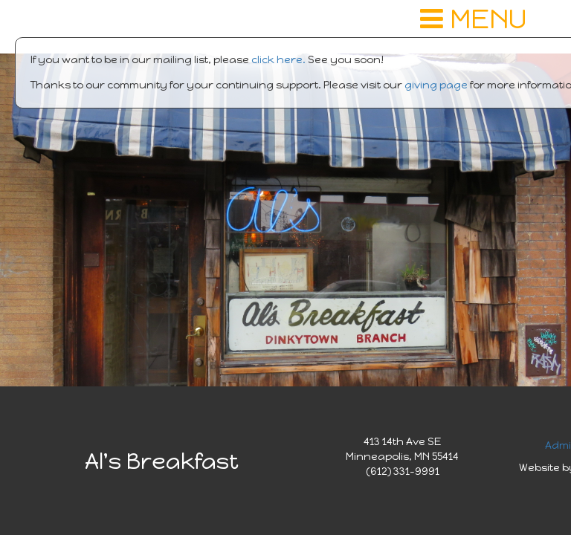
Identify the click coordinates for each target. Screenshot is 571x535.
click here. (278, 60)
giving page (436, 85)
